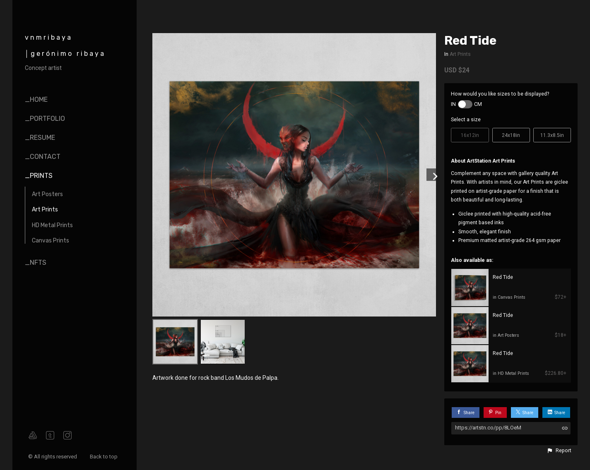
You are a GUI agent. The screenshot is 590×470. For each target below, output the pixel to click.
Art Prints (45, 209)
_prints (39, 176)
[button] (559, 450)
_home (36, 99)
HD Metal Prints (52, 225)
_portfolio (45, 118)
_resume (40, 137)
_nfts (35, 262)
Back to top (104, 456)
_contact (42, 157)
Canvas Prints (50, 240)
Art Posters (47, 194)
